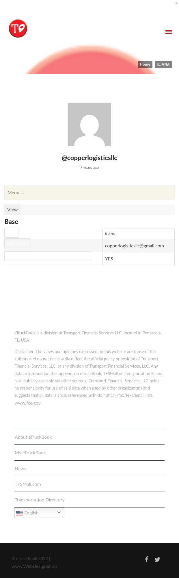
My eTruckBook (30, 452)
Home (145, 64)
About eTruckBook (33, 437)
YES (109, 258)
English (27, 513)
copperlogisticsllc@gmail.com (134, 245)
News (20, 468)
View (12, 209)
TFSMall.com (28, 484)
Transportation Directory (40, 499)
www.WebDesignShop (34, 566)
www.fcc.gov (27, 402)
